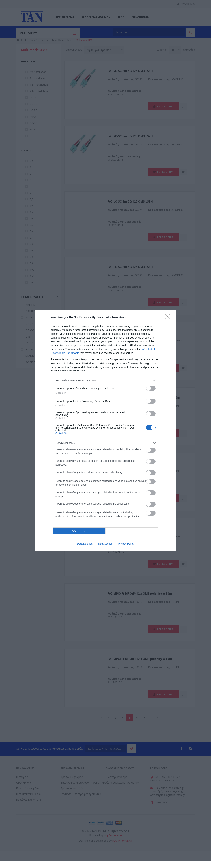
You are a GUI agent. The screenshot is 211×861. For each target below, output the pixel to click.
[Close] (168, 317)
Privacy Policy (126, 543)
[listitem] (105, 380)
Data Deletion (85, 543)
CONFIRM (79, 530)
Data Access (105, 543)
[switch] (151, 388)
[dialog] (105, 430)
